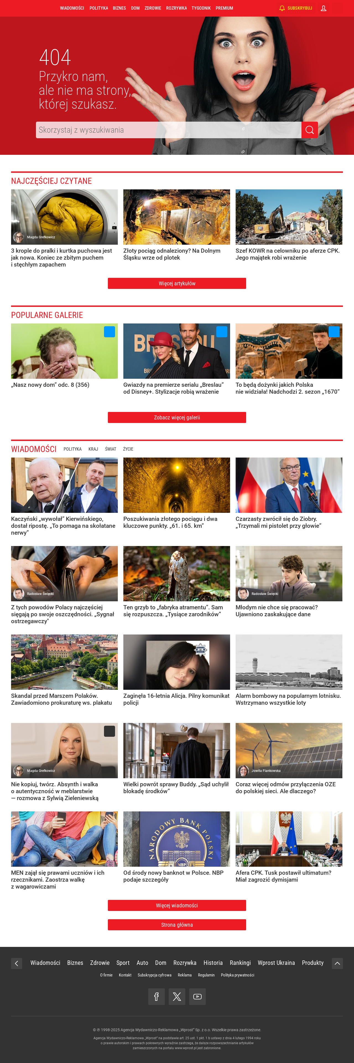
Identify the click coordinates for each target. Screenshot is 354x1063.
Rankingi (240, 962)
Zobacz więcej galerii (177, 417)
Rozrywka (176, 8)
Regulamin (206, 975)
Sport (123, 962)
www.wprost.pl (186, 1048)
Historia (213, 962)
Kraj (93, 449)
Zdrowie (153, 8)
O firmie (106, 975)
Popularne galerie (47, 315)
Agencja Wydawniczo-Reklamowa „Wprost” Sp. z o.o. (166, 1030)
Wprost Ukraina (276, 962)
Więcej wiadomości (177, 905)
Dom (135, 8)
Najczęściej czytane (51, 181)
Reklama (185, 975)
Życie (128, 449)
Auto (142, 962)
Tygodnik (201, 8)
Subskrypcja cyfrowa (154, 975)
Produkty (313, 962)
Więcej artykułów (177, 283)
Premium (224, 8)
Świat (110, 449)
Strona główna (177, 924)
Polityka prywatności (237, 975)
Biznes (119, 8)
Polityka (99, 8)
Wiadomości (72, 8)
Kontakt (125, 975)
